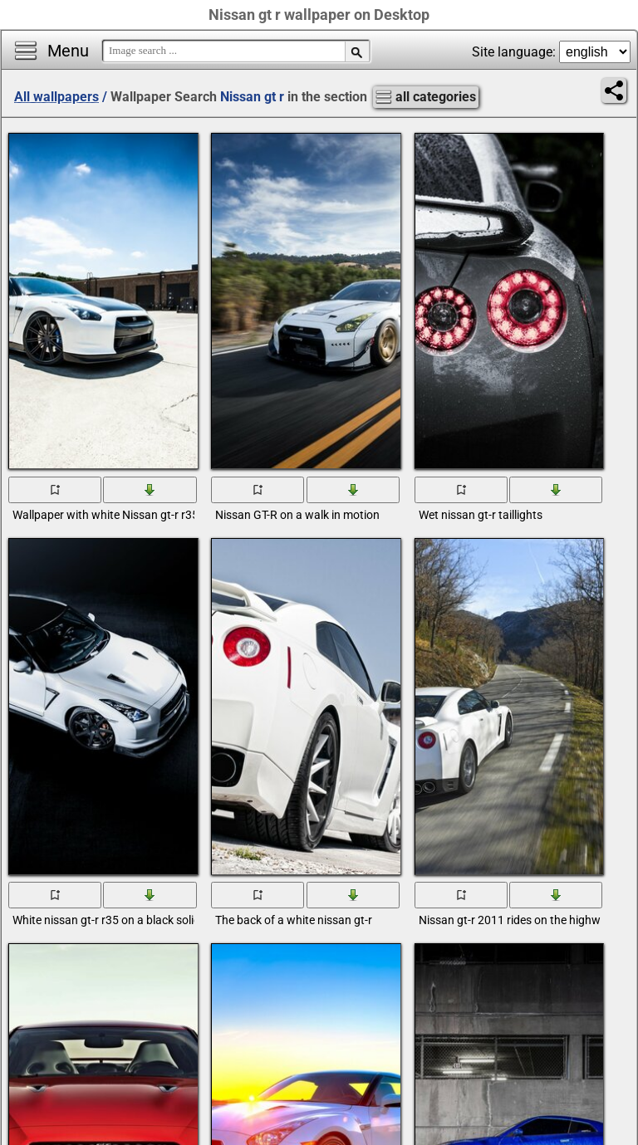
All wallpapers (56, 97)
